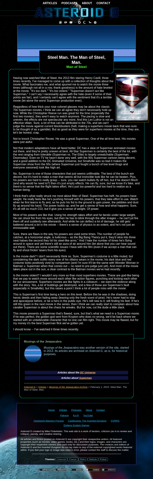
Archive (68, 387)
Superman (85, 378)
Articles (42, 387)
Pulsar (103, 459)
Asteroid (61, 459)
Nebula (93, 459)
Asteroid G (29, 387)
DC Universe (87, 372)
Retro (83, 459)
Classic (73, 459)
